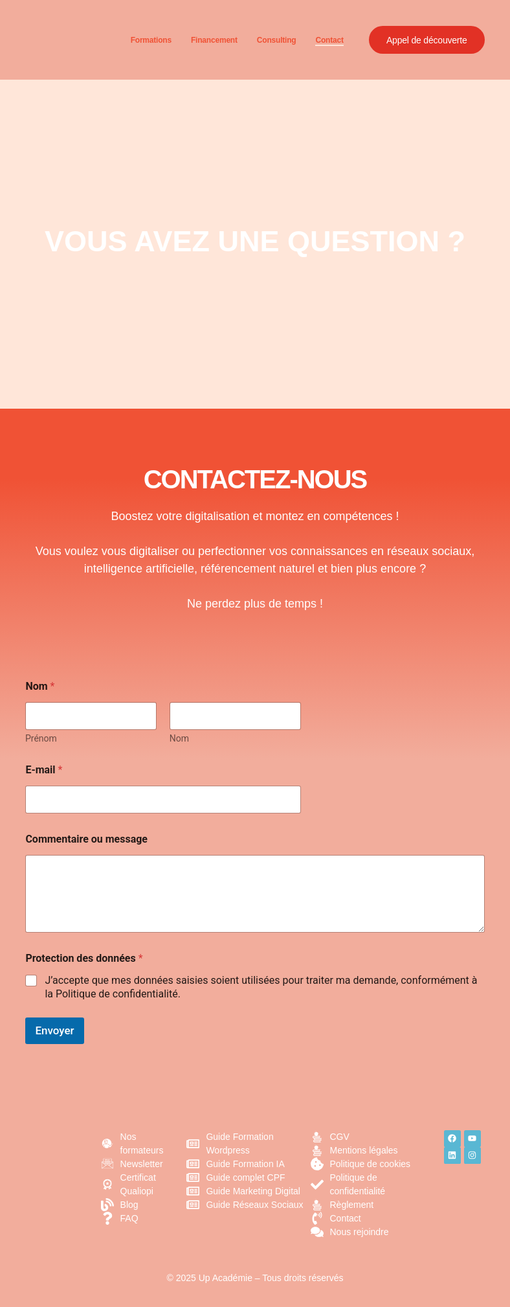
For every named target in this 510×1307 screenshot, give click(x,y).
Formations (148, 40)
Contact (326, 40)
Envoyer (54, 1030)
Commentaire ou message (86, 839)
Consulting (273, 40)
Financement (211, 40)
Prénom (41, 738)
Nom (179, 738)
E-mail (43, 770)
